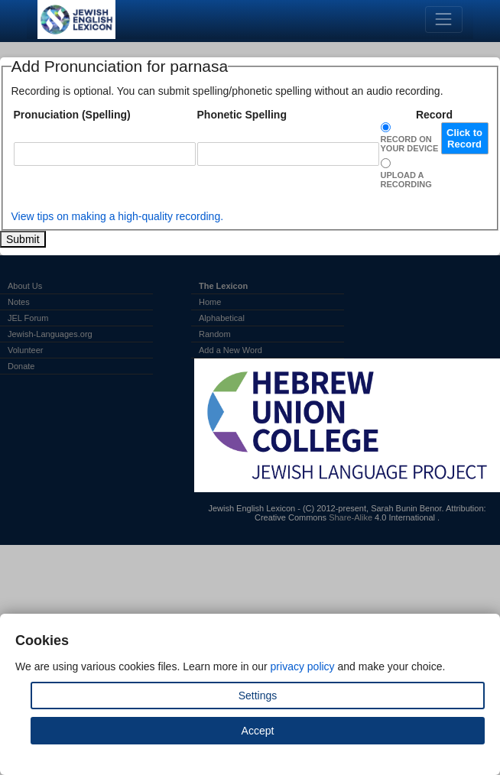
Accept (258, 731)
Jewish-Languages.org (50, 334)
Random (215, 334)
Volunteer (25, 350)
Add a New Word (230, 350)
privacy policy (303, 666)
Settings (258, 695)
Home (210, 301)
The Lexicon (223, 285)
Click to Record (464, 138)
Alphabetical (222, 318)
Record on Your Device (410, 144)
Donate (21, 366)
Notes (19, 301)
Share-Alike (350, 517)
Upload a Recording (406, 179)
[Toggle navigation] (444, 19)
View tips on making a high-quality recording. (117, 216)
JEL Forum (28, 318)
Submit (23, 239)
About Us (25, 285)
